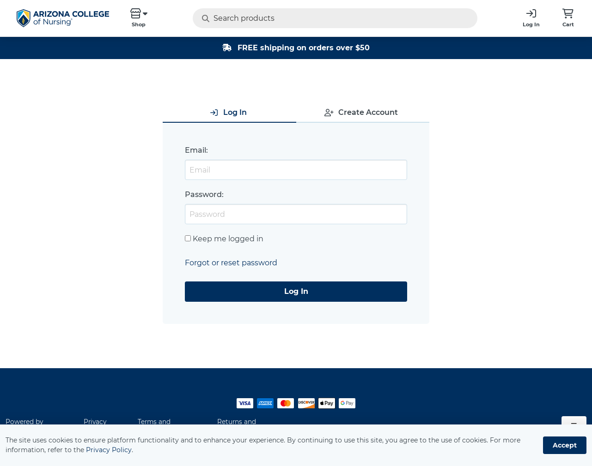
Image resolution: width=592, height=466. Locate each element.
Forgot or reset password (231, 262)
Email (195, 150)
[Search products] (317, 18)
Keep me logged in (228, 238)
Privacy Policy (109, 450)
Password (203, 194)
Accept (565, 445)
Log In (296, 291)
